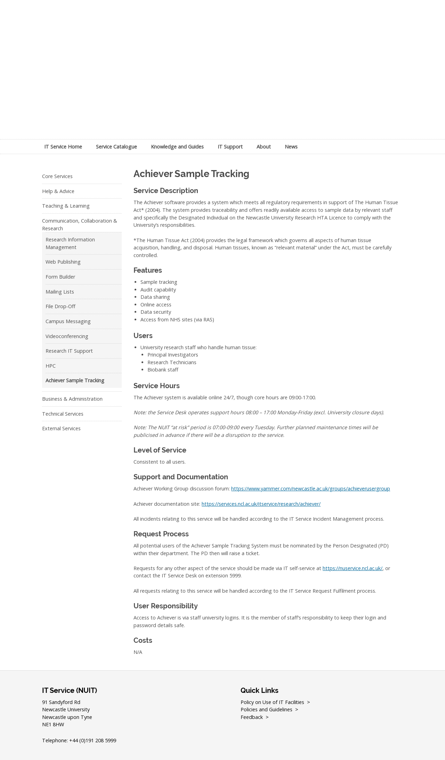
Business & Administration (72, 398)
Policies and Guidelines (266, 709)
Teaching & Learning (66, 205)
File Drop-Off (60, 306)
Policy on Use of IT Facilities (273, 702)
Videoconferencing (67, 336)
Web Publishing (63, 261)
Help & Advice (58, 191)
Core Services (57, 176)
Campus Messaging (68, 321)
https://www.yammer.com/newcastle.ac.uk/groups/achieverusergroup (310, 488)
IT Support (230, 146)
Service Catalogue (116, 146)
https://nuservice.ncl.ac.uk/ (352, 568)
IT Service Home (63, 146)
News (291, 146)
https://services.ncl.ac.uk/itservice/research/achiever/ (261, 504)
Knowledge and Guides (177, 146)
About (264, 146)
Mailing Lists (60, 291)
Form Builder (60, 276)
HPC (51, 365)
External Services (61, 428)
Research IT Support (69, 350)
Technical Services (62, 413)
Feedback (252, 717)
